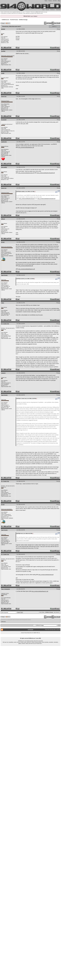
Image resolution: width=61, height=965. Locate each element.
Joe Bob (3, 51)
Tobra (2, 302)
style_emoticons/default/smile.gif (45, 574)
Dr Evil (2, 242)
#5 (59, 119)
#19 (59, 554)
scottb (2, 73)
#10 (59, 242)
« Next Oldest (42, 612)
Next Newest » (57, 612)
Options (54, 26)
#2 (59, 51)
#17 (59, 504)
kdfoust (3, 219)
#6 (59, 141)
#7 (59, 167)
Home (46, 0)
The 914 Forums (14, 19)
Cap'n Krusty (4, 275)
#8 (59, 188)
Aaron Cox (3, 96)
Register (35, 16)
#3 (59, 73)
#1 (59, 29)
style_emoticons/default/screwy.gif (26, 173)
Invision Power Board (25, 632)
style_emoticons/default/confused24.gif (45, 173)
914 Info (55, 0)
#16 (59, 481)
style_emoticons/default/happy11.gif (26, 269)
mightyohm (4, 141)
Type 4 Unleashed (5, 589)
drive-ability (4, 167)
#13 (59, 323)
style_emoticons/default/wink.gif (25, 265)
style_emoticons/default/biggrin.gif (26, 147)
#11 (59, 275)
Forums (50, 0)
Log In (32, 16)
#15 (59, 395)
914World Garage (23, 19)
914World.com (5, 19)
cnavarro (3, 373)
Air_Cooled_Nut (5, 323)
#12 (59, 302)
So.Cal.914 (3, 119)
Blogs (59, 0)
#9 (59, 218)
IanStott (3, 29)
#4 (59, 96)
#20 (59, 589)
